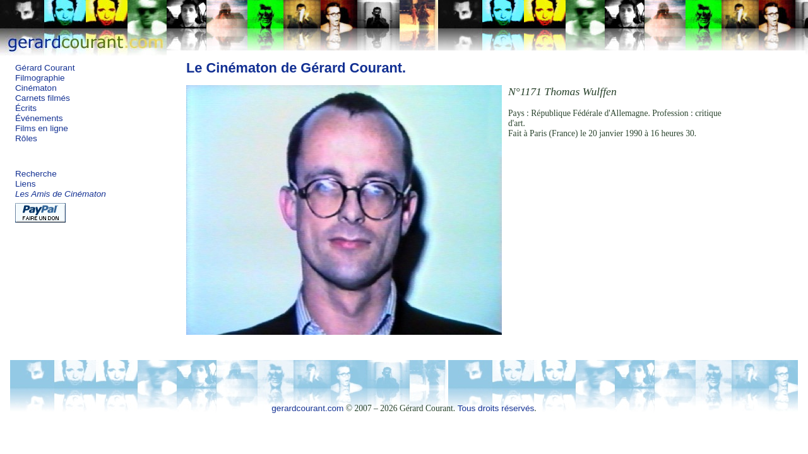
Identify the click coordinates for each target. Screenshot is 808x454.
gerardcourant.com (307, 408)
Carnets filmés (42, 98)
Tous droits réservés (496, 408)
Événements (39, 118)
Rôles (26, 138)
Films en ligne (41, 128)
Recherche (36, 173)
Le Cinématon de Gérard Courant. (296, 68)
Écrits (26, 108)
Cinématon (36, 88)
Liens (25, 184)
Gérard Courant (44, 68)
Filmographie (40, 78)
